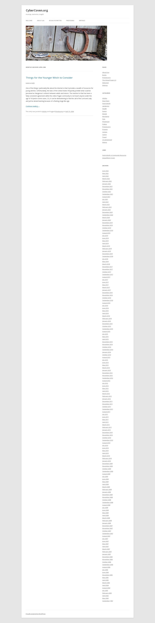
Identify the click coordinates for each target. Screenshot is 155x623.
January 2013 (106, 370)
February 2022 (107, 181)
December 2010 (107, 432)
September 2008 (107, 502)
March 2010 (106, 456)
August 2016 (106, 303)
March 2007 (106, 549)
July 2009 (105, 477)
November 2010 (107, 435)
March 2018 (106, 264)
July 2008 (105, 508)
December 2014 (107, 342)
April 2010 (105, 453)
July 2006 (105, 570)
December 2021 (107, 186)
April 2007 (105, 546)
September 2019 (107, 230)
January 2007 (106, 554)
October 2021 (106, 192)
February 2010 (107, 458)
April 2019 (105, 243)
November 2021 (107, 189)
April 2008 (105, 515)
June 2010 (105, 448)
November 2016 (107, 295)
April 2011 (105, 422)
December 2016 (107, 293)
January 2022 (106, 184)
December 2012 (107, 373)
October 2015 (106, 326)
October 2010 (106, 438)
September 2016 (107, 300)
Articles (44, 111)
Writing (104, 142)
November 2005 (107, 575)
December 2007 (107, 526)
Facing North (106, 103)
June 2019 (105, 238)
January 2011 (106, 430)
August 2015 (106, 331)
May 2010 (105, 451)
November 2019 (107, 225)
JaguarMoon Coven (108, 158)
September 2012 (107, 378)
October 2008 (106, 500)
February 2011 (107, 427)
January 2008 (106, 523)
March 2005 (106, 583)
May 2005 (105, 578)
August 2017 (106, 277)
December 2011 (107, 401)
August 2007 (106, 536)
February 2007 (107, 552)
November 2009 (107, 466)
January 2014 (106, 352)
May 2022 (105, 173)
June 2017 (105, 282)
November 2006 (107, 559)
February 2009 (107, 489)
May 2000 (105, 598)
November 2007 (107, 528)
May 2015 (105, 337)
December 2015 (107, 324)
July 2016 (105, 306)
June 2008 (105, 510)
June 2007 (105, 541)
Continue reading (33, 106)
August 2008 (106, 505)
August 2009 (106, 474)
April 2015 (105, 339)
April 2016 (105, 313)
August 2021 (106, 197)
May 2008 (105, 513)
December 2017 (107, 267)
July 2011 (105, 414)
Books (104, 75)
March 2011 (106, 425)
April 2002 (105, 596)
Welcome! (29, 20)
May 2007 (105, 544)
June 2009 (105, 479)
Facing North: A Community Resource (114, 155)
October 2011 (106, 407)
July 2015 (105, 334)
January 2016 (106, 321)
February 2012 (107, 396)
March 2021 (106, 205)
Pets (103, 119)
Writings (82, 20)
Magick (104, 114)
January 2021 (106, 210)
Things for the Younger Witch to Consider (49, 77)
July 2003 (105, 590)
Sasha (104, 135)
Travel (104, 137)
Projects (105, 129)
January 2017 (106, 290)
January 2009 (106, 492)
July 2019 (105, 236)
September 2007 (107, 533)
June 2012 (105, 386)
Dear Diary (105, 101)
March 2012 (106, 394)
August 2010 (106, 443)
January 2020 (106, 220)
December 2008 (107, 495)
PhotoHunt (105, 122)
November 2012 (107, 375)
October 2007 (106, 531)
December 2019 (107, 223)
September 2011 (107, 409)
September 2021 (107, 194)
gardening (105, 106)
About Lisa (40, 20)
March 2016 (106, 316)
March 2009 (106, 487)
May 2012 (105, 388)
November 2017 (107, 269)
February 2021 (107, 207)
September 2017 (107, 274)
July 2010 (105, 445)
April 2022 (105, 176)
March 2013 (106, 368)
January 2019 (106, 251)
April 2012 (105, 391)
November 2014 (107, 344)
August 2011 (106, 412)
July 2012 (105, 383)
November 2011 (107, 404)
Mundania (105, 116)
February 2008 (107, 521)
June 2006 (105, 572)
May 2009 (105, 482)
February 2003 (107, 593)
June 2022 (105, 171)
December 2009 (107, 464)
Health (104, 109)
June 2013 (105, 363)
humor (104, 111)
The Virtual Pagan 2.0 (109, 80)
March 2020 (106, 217)
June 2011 (105, 417)
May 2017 (105, 285)
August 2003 (106, 588)
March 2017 (106, 287)
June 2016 (105, 308)
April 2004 (105, 585)
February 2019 (107, 249)
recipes (104, 132)
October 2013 (106, 355)
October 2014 (106, 347)
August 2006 (106, 567)
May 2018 (105, 261)
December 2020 (107, 212)
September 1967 (107, 601)
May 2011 (105, 420)
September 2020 (107, 215)
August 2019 (106, 233)
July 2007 (105, 539)
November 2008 (107, 497)
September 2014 (107, 350)
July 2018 (105, 259)
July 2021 (105, 199)
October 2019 (106, 228)
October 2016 (106, 298)
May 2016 (105, 311)
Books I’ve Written (55, 20)
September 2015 (107, 329)
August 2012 (106, 381)
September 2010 (107, 440)
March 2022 (106, 179)
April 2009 (105, 484)
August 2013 (106, 357)
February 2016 (107, 318)
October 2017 (106, 272)
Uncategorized (107, 140)
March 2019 (106, 246)
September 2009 (107, 471)
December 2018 (107, 254)
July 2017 (105, 280)
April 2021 (105, 202)
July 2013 (105, 360)
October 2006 (106, 562)
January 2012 (106, 399)
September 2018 (107, 256)
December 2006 (107, 557)
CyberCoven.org (37, 10)
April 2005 (105, 580)
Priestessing (70, 20)
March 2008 (106, 518)
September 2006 (107, 565)
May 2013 (105, 365)
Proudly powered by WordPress (35, 614)
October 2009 (106, 469)
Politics (104, 124)
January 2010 (106, 461)
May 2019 (105, 241)
